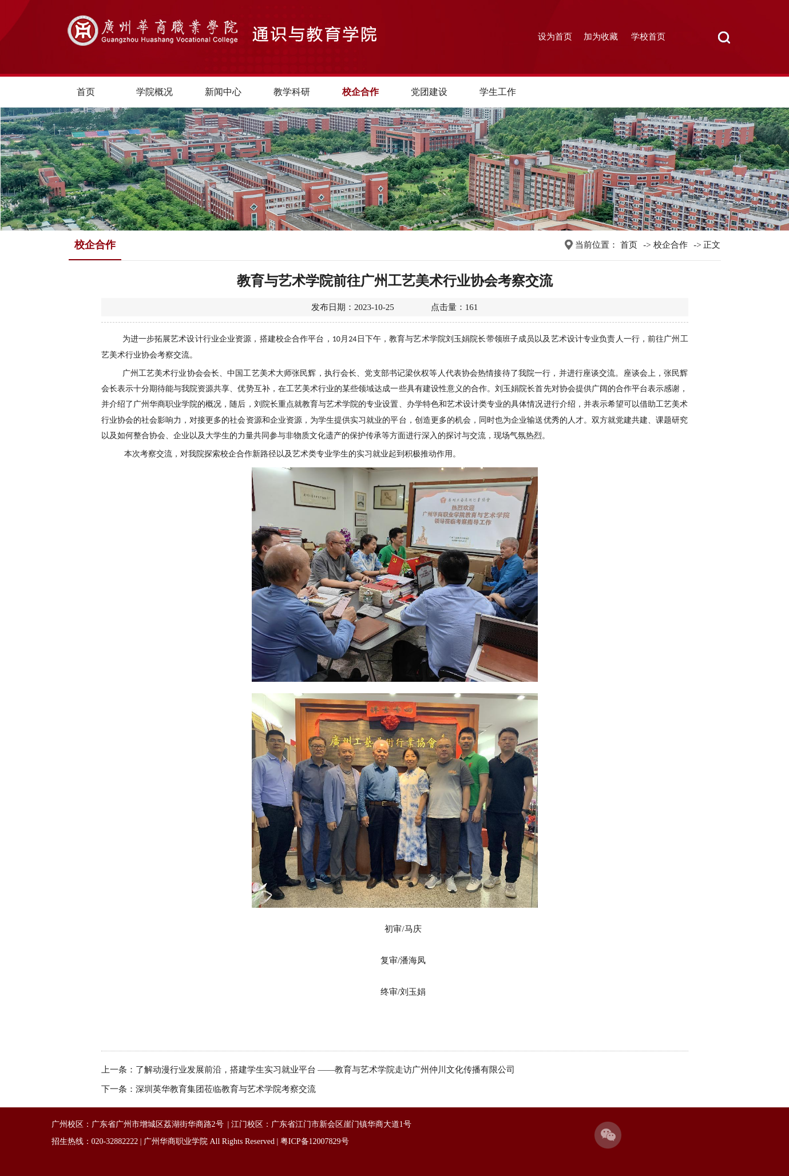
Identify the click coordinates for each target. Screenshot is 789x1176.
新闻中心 (223, 92)
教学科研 (291, 92)
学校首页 (648, 36)
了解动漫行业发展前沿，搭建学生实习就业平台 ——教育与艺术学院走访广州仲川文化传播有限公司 (326, 1069)
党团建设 (429, 92)
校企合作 (360, 92)
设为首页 (555, 36)
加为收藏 (601, 36)
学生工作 (497, 92)
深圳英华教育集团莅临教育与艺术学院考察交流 (226, 1089)
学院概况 (154, 92)
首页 (86, 92)
